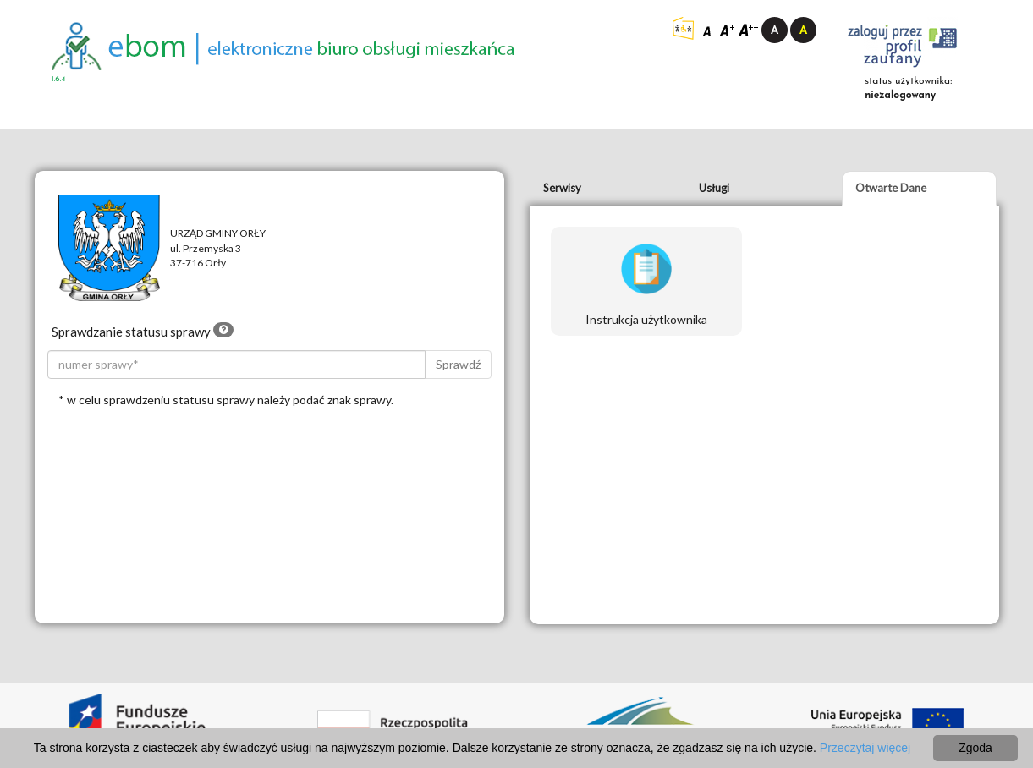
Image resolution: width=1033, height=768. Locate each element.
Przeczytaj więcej (865, 747)
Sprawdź (458, 364)
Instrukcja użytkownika (646, 285)
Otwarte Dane (890, 188)
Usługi (714, 188)
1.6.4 (59, 79)
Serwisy (562, 188)
